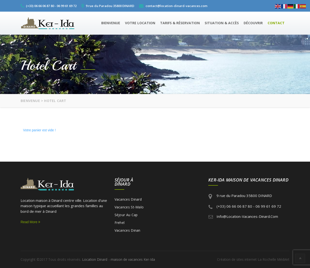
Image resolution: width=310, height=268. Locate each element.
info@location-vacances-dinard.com (247, 216)
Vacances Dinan (127, 230)
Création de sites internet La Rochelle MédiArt (253, 259)
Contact (276, 23)
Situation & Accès (222, 23)
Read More (30, 222)
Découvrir (253, 23)
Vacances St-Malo (129, 207)
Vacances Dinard (128, 199)
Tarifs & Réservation (180, 23)
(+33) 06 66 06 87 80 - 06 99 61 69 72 (249, 206)
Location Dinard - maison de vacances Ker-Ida (118, 259)
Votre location (140, 23)
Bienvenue (110, 23)
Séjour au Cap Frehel (126, 219)
